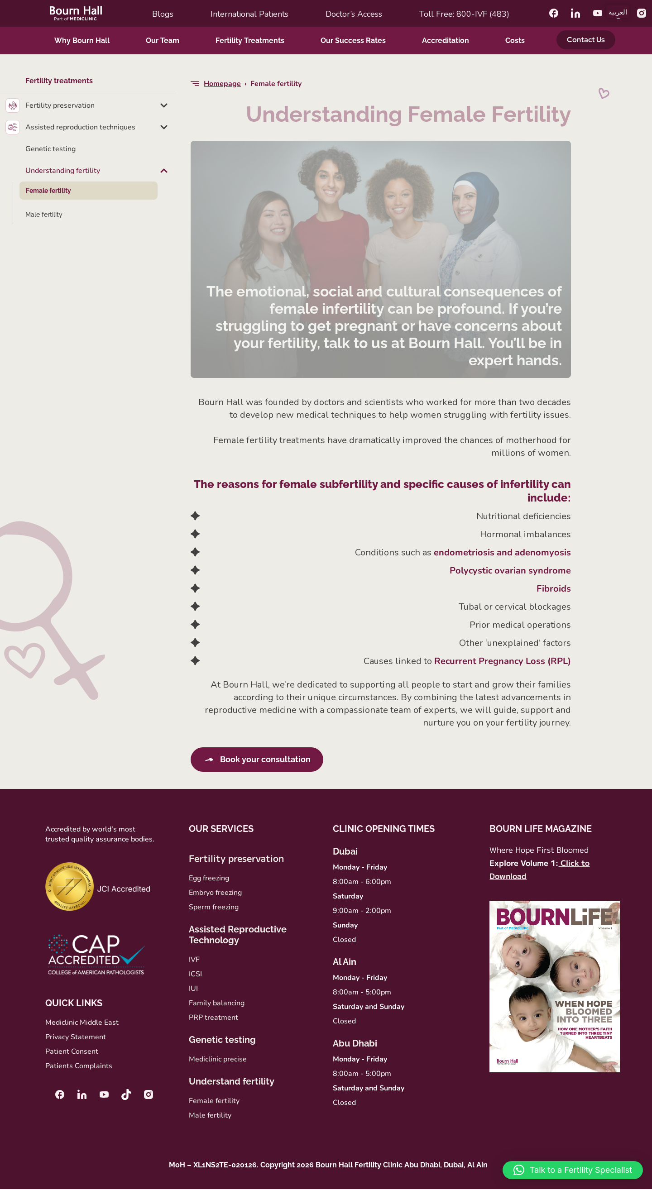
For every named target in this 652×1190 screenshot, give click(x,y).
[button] (573, 1170)
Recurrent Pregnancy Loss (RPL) (502, 661)
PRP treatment (213, 1018)
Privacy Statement (75, 1038)
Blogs (162, 14)
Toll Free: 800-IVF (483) (464, 14)
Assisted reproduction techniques (80, 127)
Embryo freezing (215, 893)
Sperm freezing (214, 908)
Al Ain (344, 962)
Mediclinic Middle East (82, 1023)
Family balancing (216, 1004)
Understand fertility (231, 1082)
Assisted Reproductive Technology (238, 935)
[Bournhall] (75, 13)
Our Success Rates (353, 40)
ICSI (195, 975)
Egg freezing (209, 879)
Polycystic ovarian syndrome (510, 570)
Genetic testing (50, 149)
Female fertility (48, 190)
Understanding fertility (62, 171)
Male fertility (43, 214)
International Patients (249, 14)
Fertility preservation (60, 105)
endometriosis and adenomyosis (502, 552)
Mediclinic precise (218, 1060)
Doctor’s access (354, 14)
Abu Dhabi (355, 1044)
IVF (194, 960)
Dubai (345, 852)
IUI (193, 989)
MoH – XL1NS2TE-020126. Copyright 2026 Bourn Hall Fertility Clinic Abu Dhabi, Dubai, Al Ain (328, 1165)
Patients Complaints (78, 1067)
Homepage (222, 84)
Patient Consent (71, 1052)
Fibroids (554, 589)
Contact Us (586, 39)
